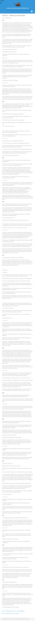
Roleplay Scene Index (11, 611)
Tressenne (16, 613)
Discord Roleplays (21, 611)
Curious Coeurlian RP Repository (17, 8)
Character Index (9, 613)
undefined (32, 11)
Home (3, 611)
